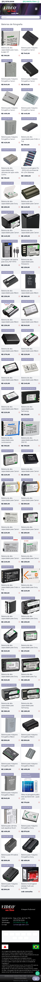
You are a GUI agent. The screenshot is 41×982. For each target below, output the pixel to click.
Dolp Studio (24, 980)
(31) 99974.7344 (31, 1)
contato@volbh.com (21, 925)
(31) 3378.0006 (8, 1)
